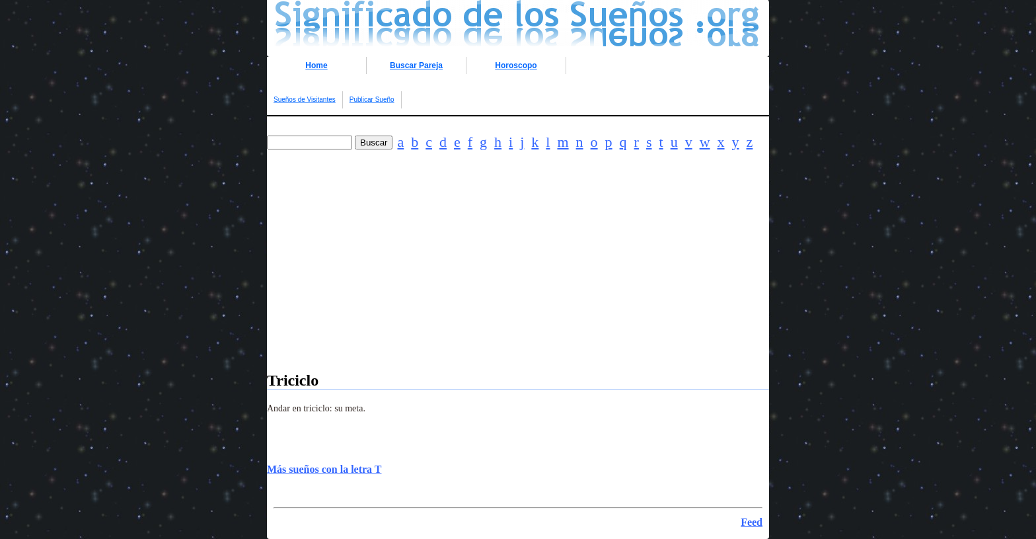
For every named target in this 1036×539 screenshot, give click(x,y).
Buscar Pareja (416, 65)
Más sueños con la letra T (324, 469)
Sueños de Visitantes (305, 99)
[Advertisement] (518, 279)
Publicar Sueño (372, 99)
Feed (751, 522)
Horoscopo (515, 65)
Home (316, 65)
